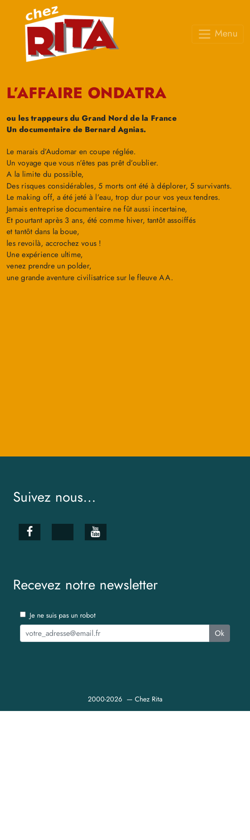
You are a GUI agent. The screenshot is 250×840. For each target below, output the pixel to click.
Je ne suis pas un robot (58, 615)
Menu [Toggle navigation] (217, 33)
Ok (219, 633)
